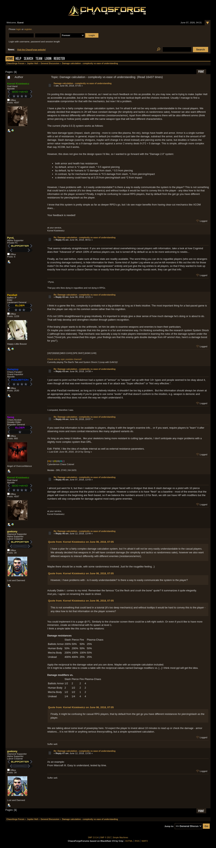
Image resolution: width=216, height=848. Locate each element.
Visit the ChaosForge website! (31, 50)
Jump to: (169, 826)
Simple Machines (120, 837)
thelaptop (13, 369)
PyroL (10, 237)
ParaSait (12, 295)
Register (59, 58)
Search (28, 58)
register (28, 29)
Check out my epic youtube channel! (64, 359)
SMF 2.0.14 (93, 837)
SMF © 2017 (106, 837)
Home (9, 58)
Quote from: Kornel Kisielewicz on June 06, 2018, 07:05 (81, 541)
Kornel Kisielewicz (18, 83)
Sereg (10, 417)
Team (38, 58)
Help (18, 58)
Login (48, 58)
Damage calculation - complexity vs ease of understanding (83, 83)
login (18, 29)
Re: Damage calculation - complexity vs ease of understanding (84, 237)
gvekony (12, 531)
